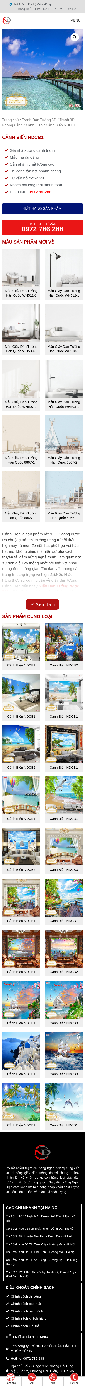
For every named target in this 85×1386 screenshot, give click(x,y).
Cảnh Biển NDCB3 (64, 870)
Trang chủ (10, 119)
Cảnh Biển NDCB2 (64, 665)
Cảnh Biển (34, 125)
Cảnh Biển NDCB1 (21, 665)
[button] (75, 37)
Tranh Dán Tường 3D (39, 119)
